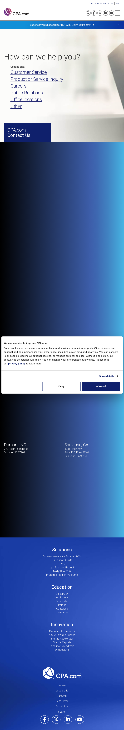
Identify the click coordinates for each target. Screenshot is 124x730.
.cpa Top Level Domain (62, 548)
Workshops (62, 578)
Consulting (62, 589)
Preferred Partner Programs (62, 555)
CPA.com (62, 654)
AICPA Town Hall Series (62, 615)
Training (62, 585)
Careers (62, 666)
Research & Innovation (62, 612)
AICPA (111, 3)
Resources (62, 593)
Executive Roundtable (62, 626)
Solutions (62, 530)
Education (62, 568)
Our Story (62, 676)
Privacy (110, 719)
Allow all (101, 386)
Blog (117, 3)
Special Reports (62, 623)
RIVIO (62, 544)
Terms (99, 719)
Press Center (62, 682)
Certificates (62, 582)
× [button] (118, 24)
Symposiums (62, 630)
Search (62, 692)
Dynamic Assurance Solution (59, 537)
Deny (61, 386)
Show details (106, 376)
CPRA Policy (119, 720)
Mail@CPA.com (62, 551)
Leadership (62, 671)
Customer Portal (97, 3)
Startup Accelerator (62, 619)
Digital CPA (62, 574)
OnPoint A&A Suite (62, 540)
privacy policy (16, 363)
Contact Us (62, 687)
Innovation (62, 605)
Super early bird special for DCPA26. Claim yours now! (60, 24)
